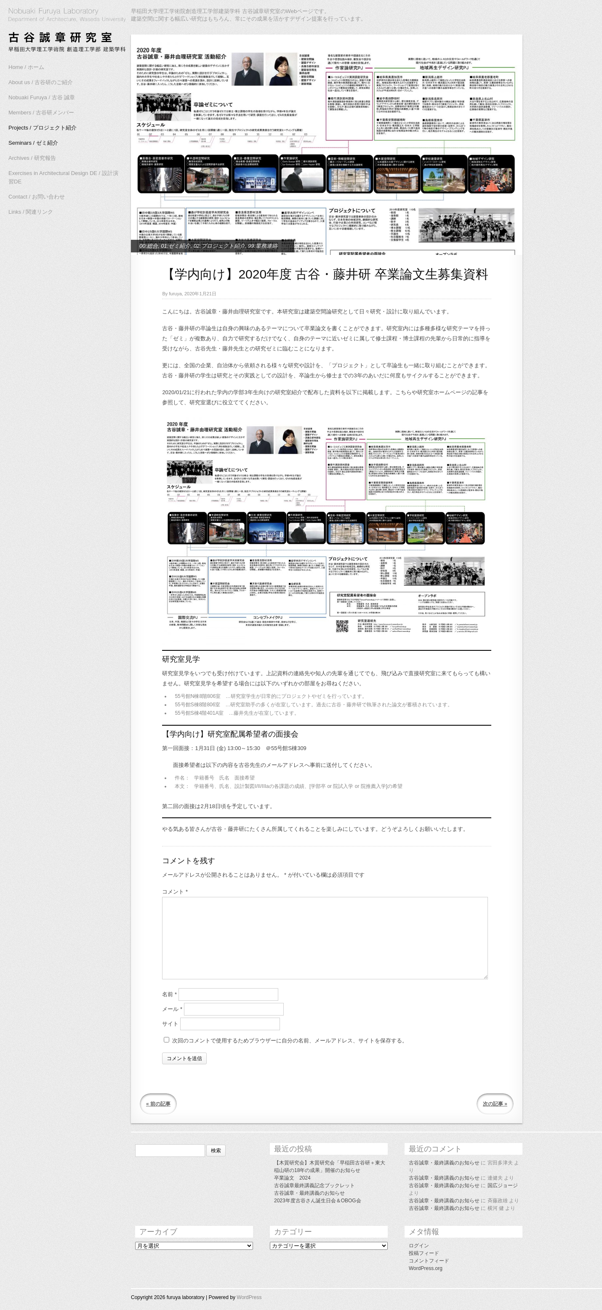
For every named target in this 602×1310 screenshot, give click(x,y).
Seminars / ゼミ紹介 (33, 143)
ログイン (419, 1246)
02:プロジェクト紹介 (219, 246)
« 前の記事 (158, 1104)
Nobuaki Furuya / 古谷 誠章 (41, 97)
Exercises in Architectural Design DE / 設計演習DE (63, 177)
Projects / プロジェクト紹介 (42, 128)
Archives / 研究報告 (32, 158)
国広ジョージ (502, 1185)
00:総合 (148, 246)
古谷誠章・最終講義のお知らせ (309, 1193)
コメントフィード (429, 1261)
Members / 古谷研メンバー (41, 112)
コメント (175, 891)
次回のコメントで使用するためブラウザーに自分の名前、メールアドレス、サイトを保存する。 (290, 1040)
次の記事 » (495, 1104)
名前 (169, 994)
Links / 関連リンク (30, 212)
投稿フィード (424, 1253)
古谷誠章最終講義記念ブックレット (314, 1185)
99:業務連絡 (262, 246)
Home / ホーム (26, 67)
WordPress (249, 1297)
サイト (170, 1024)
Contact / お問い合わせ (36, 197)
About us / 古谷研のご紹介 (40, 82)
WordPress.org (425, 1268)
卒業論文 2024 (292, 1178)
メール (172, 1009)
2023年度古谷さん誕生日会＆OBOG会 (317, 1201)
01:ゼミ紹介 (175, 246)
